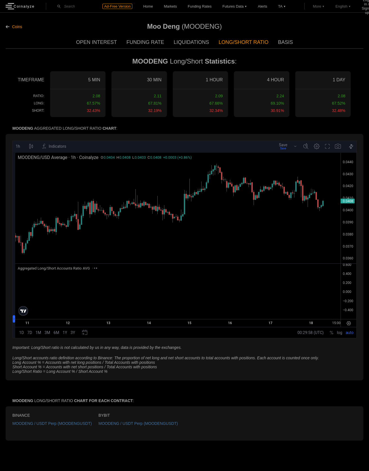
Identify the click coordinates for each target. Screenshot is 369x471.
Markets (170, 6)
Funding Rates (200, 6)
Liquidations (191, 42)
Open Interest (96, 42)
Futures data (232, 6)
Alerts (262, 6)
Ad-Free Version (117, 6)
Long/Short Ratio (244, 42)
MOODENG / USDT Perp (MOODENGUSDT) (52, 423)
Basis (285, 42)
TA (280, 6)
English (342, 6)
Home (148, 6)
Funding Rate (145, 42)
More (317, 6)
